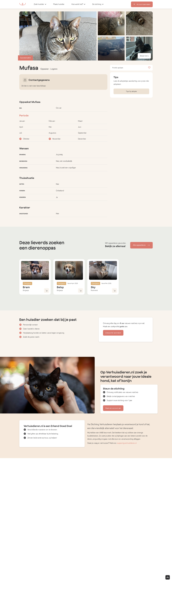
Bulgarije (26, 290)
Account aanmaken (141, 4)
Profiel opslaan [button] (131, 68)
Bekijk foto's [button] (144, 56)
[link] (59, 4)
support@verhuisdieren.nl (127, 443)
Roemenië (94, 290)
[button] (68, 4)
